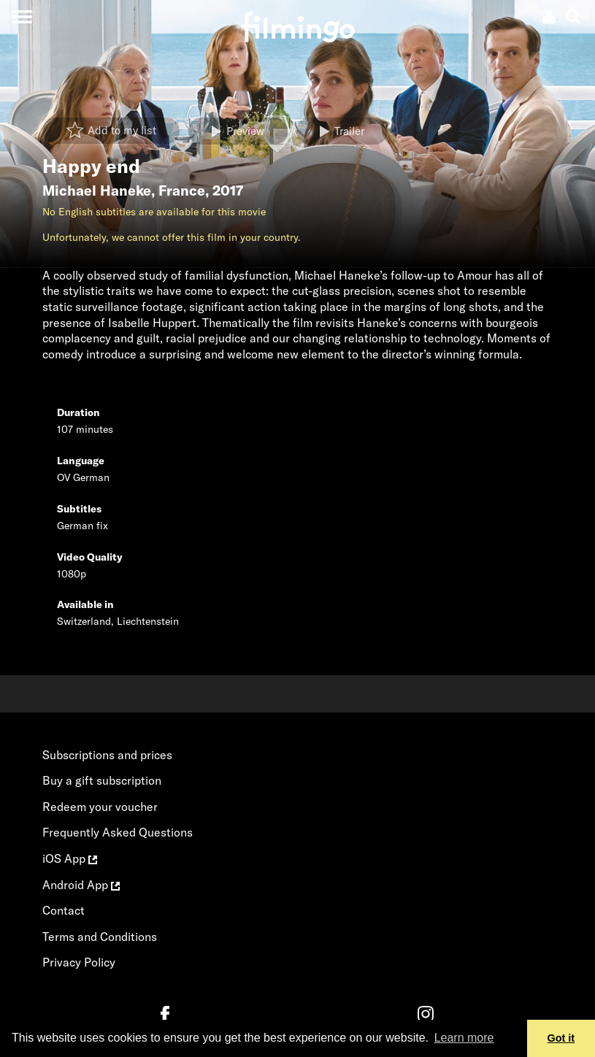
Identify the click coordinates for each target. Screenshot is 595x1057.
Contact (63, 910)
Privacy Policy (78, 962)
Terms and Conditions (99, 936)
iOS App (69, 858)
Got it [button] (561, 1038)
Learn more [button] (464, 1037)
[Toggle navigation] (21, 16)
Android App (81, 884)
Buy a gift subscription (101, 780)
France (181, 190)
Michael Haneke (96, 190)
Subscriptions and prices (107, 754)
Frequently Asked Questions (117, 832)
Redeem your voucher (100, 806)
